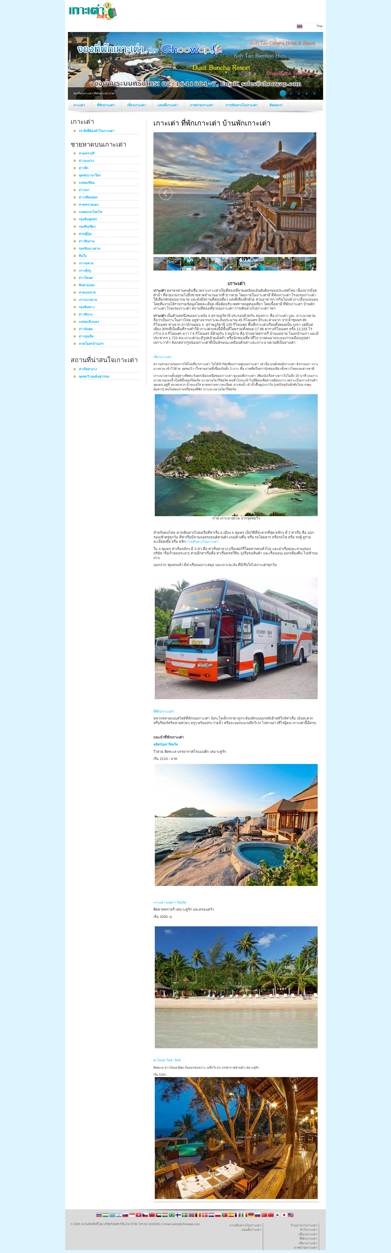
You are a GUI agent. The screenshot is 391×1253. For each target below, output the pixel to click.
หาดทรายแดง (89, 205)
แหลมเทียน (86, 183)
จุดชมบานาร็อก (90, 175)
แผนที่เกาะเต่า (168, 105)
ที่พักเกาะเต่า (106, 105)
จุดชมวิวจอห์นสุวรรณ (94, 376)
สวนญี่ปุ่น (85, 234)
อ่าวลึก (83, 168)
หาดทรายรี (86, 153)
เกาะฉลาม (86, 263)
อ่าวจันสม (86, 329)
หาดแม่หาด (87, 292)
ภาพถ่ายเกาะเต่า (202, 105)
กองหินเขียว (87, 227)
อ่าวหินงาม (86, 241)
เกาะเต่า (79, 105)
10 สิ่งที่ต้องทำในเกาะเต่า (96, 131)
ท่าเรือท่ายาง (88, 369)
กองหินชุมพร (88, 219)
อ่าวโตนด (86, 278)
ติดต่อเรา (276, 105)
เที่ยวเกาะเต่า (137, 105)
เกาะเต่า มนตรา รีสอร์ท (169, 902)
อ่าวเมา (84, 190)
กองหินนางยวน (89, 248)
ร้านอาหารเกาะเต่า (304, 1225)
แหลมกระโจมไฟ (90, 212)
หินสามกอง (86, 285)
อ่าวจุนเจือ (86, 336)
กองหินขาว (86, 307)
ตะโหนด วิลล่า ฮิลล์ (167, 1060)
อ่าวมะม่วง (86, 161)
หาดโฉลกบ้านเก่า (91, 344)
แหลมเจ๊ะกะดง (89, 322)
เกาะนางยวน (88, 300)
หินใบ (83, 256)
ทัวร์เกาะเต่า (308, 1230)
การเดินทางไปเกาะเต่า (242, 105)
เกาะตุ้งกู (85, 270)
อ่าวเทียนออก (88, 197)
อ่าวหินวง (85, 314)
